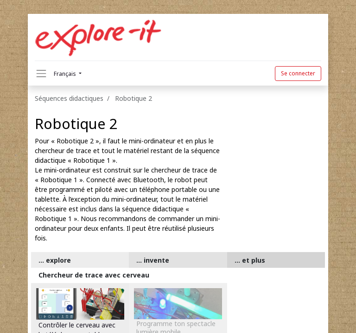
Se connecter (298, 73)
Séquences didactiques (69, 98)
